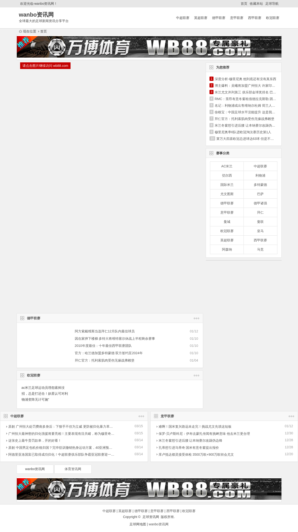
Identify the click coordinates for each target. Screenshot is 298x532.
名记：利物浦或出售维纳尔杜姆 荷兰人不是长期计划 (253, 105)
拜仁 (260, 212)
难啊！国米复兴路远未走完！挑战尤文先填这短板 (195, 426)
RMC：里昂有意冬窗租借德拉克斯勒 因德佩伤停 (250, 99)
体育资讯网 (73, 469)
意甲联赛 (236, 18)
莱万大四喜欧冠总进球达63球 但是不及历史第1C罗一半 (257, 139)
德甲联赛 (218, 18)
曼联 (260, 222)
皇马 (260, 231)
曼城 (227, 222)
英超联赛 (200, 18)
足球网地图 (137, 524)
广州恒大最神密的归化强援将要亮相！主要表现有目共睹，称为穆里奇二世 (63, 434)
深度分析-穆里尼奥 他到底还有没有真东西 (245, 79)
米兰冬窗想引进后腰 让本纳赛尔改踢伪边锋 (247, 125)
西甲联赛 (254, 18)
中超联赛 (182, 18)
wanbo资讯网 (35, 469)
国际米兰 (227, 185)
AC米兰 (226, 166)
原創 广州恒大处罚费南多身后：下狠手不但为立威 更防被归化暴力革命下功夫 (65, 426)
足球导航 (272, 3)
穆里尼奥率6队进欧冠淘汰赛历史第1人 (243, 132)
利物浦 (260, 175)
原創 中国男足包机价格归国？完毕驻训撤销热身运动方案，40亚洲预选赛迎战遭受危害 (71, 447)
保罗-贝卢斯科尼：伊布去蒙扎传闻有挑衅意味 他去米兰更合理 (204, 434)
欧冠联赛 (272, 18)
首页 (244, 3)
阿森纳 (227, 249)
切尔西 (227, 175)
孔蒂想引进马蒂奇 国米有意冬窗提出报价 (189, 447)
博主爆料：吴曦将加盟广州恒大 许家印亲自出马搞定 (253, 85)
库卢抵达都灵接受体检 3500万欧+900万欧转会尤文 (196, 454)
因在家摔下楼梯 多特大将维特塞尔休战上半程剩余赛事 (115, 338)
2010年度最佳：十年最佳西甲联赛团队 (103, 346)
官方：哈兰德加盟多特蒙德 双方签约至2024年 (109, 353)
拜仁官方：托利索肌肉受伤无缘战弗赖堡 (104, 360)
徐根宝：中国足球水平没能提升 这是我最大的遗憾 (252, 112)
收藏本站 (256, 3)
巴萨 (260, 194)
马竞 (260, 249)
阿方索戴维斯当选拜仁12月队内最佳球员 (105, 331)
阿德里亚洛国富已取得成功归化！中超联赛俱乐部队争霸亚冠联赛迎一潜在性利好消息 (71, 454)
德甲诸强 (260, 203)
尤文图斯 (227, 194)
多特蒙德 (260, 185)
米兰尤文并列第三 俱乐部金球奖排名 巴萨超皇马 (250, 92)
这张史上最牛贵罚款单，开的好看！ (34, 440)
